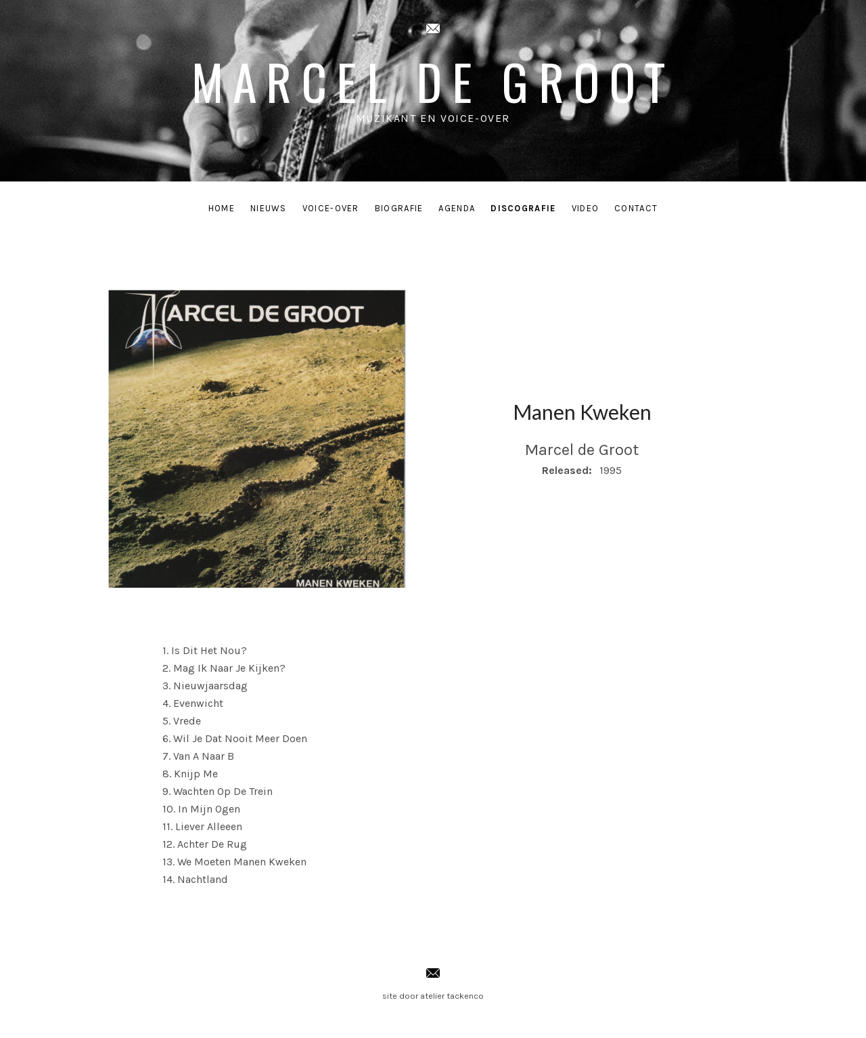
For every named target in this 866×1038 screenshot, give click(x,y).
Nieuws (268, 208)
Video (585, 208)
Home (221, 208)
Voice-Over (330, 208)
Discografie (523, 208)
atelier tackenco (452, 996)
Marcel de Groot (433, 81)
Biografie (399, 208)
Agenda (456, 208)
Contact (636, 208)
